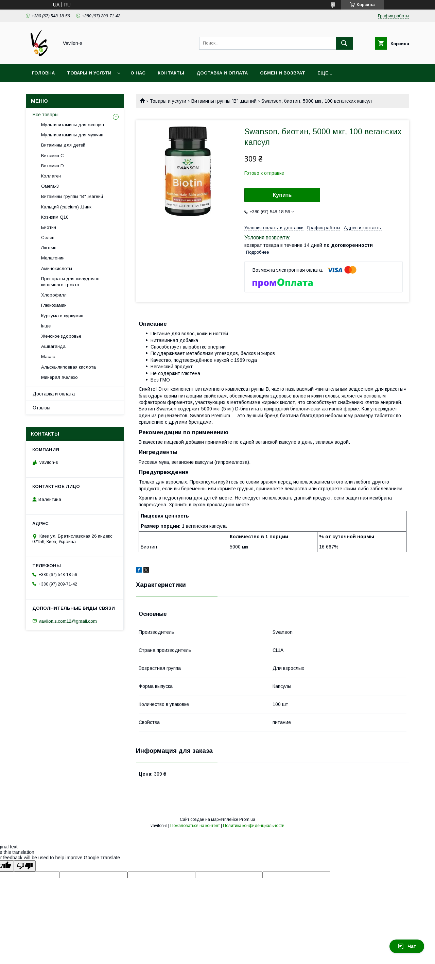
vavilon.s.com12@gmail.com (68, 620)
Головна (43, 72)
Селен (47, 237)
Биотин (48, 227)
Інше (46, 325)
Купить (282, 195)
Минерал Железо (59, 377)
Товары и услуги (89, 72)
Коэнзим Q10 (54, 217)
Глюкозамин (54, 305)
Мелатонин (53, 257)
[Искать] (344, 43)
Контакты (171, 72)
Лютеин (48, 247)
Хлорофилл (54, 295)
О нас (137, 72)
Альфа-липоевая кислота (68, 367)
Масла (48, 356)
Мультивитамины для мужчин (72, 134)
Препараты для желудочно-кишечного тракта (71, 281)
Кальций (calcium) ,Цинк (66, 206)
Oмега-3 (50, 186)
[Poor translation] (25, 866)
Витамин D (52, 165)
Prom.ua (247, 819)
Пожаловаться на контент (195, 825)
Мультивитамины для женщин (72, 124)
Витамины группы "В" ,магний (224, 101)
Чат (407, 946)
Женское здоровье (61, 336)
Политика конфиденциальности (253, 825)
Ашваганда (53, 346)
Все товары (45, 114)
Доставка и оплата (222, 72)
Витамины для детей (63, 145)
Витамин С (52, 155)
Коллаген (51, 176)
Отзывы (41, 407)
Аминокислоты (56, 268)
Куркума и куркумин (62, 315)
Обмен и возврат (282, 72)
